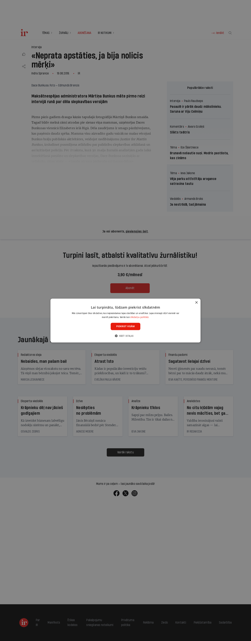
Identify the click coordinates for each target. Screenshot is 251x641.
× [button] (196, 302)
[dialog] (125, 320)
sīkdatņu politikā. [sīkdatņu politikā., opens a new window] (139, 317)
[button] (125, 336)
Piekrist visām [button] (125, 326)
